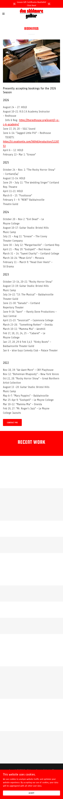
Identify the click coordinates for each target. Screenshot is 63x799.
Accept (31, 793)
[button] (5, 13)
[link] (31, 14)
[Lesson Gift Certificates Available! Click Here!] (31, 3)
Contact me (12, 422)
